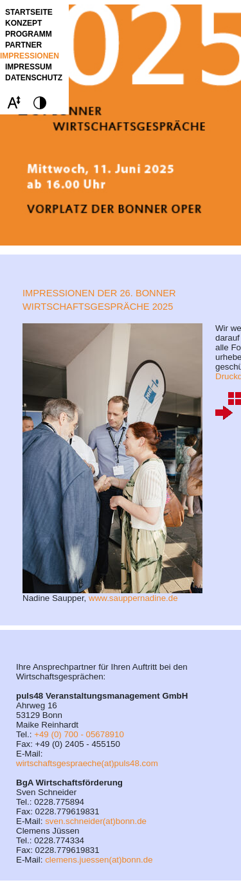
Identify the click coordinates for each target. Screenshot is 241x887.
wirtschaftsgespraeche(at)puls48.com (87, 763)
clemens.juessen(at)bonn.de (98, 860)
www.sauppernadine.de (133, 598)
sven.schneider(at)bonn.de (96, 821)
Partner (23, 44)
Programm (28, 34)
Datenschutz (33, 77)
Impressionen (29, 55)
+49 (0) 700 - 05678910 (79, 734)
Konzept (23, 23)
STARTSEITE (29, 12)
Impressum (28, 66)
